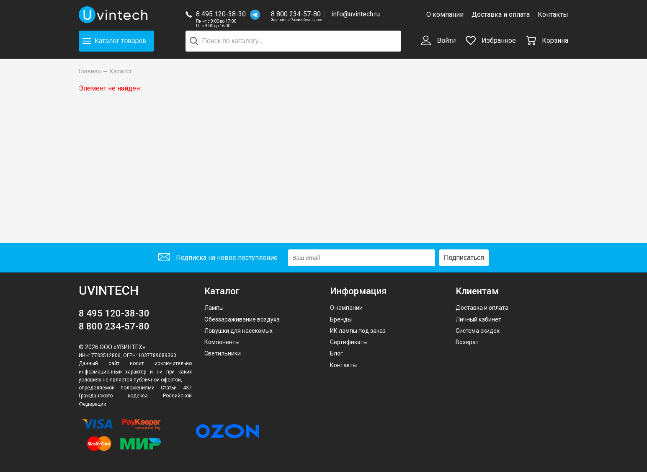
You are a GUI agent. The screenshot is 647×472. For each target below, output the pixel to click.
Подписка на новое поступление (218, 258)
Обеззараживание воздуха (242, 319)
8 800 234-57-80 (296, 14)
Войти (438, 41)
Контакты (553, 14)
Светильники (222, 353)
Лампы (214, 307)
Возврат (467, 342)
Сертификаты (349, 342)
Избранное (491, 40)
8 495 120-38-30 (221, 14)
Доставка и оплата (501, 14)
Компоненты (222, 342)
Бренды (341, 319)
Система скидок (478, 330)
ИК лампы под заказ (358, 330)
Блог (336, 353)
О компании (445, 14)
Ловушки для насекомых (238, 330)
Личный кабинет (478, 319)
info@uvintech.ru (356, 14)
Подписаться (464, 257)
